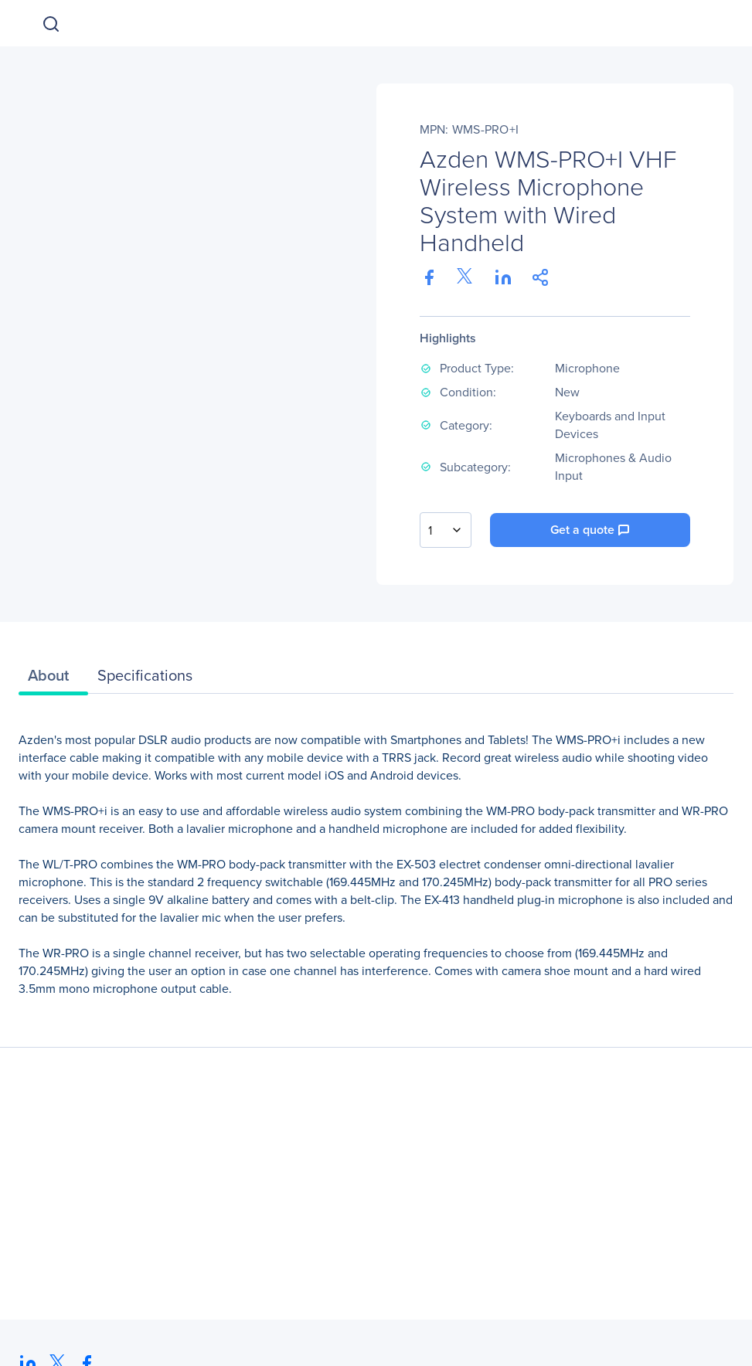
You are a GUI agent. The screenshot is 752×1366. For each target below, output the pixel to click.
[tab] (53, 679)
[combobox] (445, 530)
